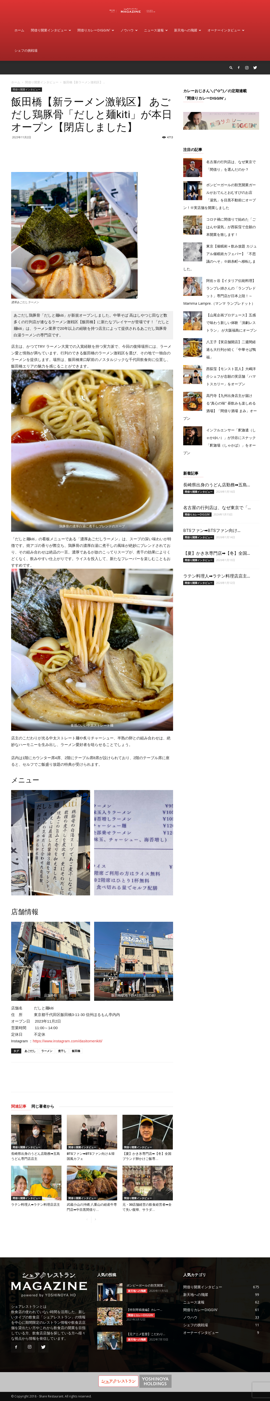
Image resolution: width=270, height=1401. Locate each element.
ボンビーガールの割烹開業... (146, 1285)
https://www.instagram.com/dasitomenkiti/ (67, 1041)
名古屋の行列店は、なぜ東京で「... (217, 507)
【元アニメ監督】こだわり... (146, 1334)
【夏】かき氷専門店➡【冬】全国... (216, 553)
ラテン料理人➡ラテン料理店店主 (35, 1204)
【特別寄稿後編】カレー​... (144, 1310)
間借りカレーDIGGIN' (197, 514)
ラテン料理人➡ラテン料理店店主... (216, 576)
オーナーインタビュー (225, 30)
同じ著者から (42, 1106)
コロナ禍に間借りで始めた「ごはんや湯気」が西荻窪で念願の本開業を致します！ (231, 227)
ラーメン (46, 1051)
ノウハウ (129, 30)
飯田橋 (76, 1051)
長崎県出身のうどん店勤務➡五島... (216, 484)
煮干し (62, 1051)
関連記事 (18, 1106)
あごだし (30, 1051)
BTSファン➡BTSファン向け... (211, 530)
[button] (231, 67)
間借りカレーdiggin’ (95, 30)
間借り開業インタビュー (51, 30)
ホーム (19, 30)
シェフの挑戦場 (25, 50)
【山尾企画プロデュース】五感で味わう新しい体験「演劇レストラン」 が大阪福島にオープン (231, 323)
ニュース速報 (156, 30)
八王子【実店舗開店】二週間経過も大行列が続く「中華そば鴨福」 (231, 349)
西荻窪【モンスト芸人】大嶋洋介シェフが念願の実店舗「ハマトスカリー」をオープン (231, 376)
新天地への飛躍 (187, 30)
